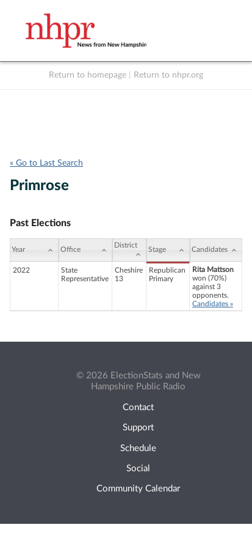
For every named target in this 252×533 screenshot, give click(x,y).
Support (138, 427)
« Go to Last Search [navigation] (46, 163)
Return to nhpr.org (168, 75)
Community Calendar (138, 488)
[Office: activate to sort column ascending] (85, 250)
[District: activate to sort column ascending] (129, 250)
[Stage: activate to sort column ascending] (168, 250)
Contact (138, 407)
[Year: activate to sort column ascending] (34, 250)
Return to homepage (87, 75)
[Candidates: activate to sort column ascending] (216, 250)
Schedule (138, 448)
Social (138, 468)
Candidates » (212, 303)
